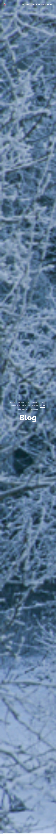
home (12, 402)
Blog (42, 406)
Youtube (26, 406)
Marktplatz (23, 410)
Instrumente (23, 402)
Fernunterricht (38, 402)
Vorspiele (15, 406)
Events (35, 406)
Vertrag (34, 410)
